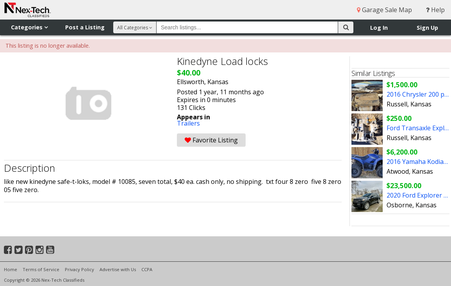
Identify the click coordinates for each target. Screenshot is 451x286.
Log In (379, 27)
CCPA (146, 269)
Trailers (188, 123)
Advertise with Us (118, 269)
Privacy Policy (79, 269)
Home (10, 269)
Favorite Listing (211, 140)
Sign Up (427, 27)
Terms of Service (41, 269)
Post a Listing (85, 27)
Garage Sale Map (384, 9)
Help (435, 9)
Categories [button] (29, 27)
